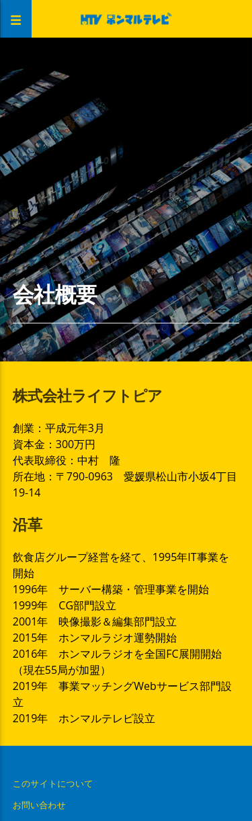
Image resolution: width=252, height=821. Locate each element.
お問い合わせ (39, 805)
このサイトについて (53, 783)
